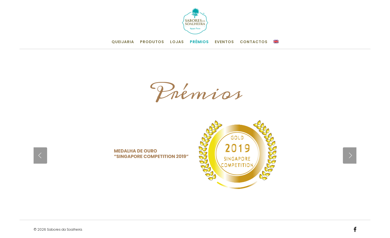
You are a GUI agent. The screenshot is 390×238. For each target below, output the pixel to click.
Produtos (152, 42)
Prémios (199, 42)
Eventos (224, 42)
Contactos (254, 42)
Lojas (177, 42)
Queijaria (123, 42)
